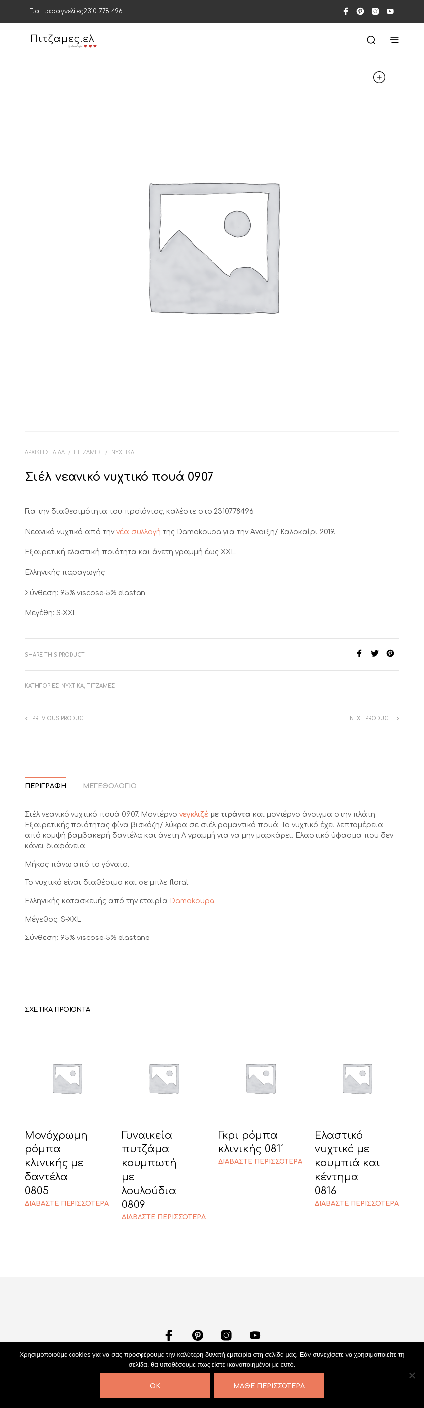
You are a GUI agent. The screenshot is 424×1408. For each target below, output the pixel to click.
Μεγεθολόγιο (110, 786)
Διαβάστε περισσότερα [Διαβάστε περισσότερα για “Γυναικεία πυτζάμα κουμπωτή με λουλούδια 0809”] (164, 1217)
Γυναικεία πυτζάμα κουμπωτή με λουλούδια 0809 (149, 1170)
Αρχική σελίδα (45, 452)
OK (155, 1386)
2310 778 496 (103, 11)
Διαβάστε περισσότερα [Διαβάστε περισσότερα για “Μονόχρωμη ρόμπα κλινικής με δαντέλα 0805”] (67, 1203)
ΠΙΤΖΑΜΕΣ (88, 452)
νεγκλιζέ (193, 814)
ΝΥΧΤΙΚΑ (122, 452)
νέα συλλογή (137, 532)
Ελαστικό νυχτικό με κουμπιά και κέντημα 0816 (347, 1163)
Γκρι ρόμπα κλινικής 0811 (251, 1142)
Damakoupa (192, 901)
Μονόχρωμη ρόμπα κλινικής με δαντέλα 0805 (56, 1163)
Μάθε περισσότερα (269, 1386)
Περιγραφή (45, 786)
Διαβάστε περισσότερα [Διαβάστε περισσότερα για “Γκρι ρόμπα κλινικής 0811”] (260, 1161)
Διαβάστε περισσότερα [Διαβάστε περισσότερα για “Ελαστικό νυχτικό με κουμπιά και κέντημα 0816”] (357, 1203)
